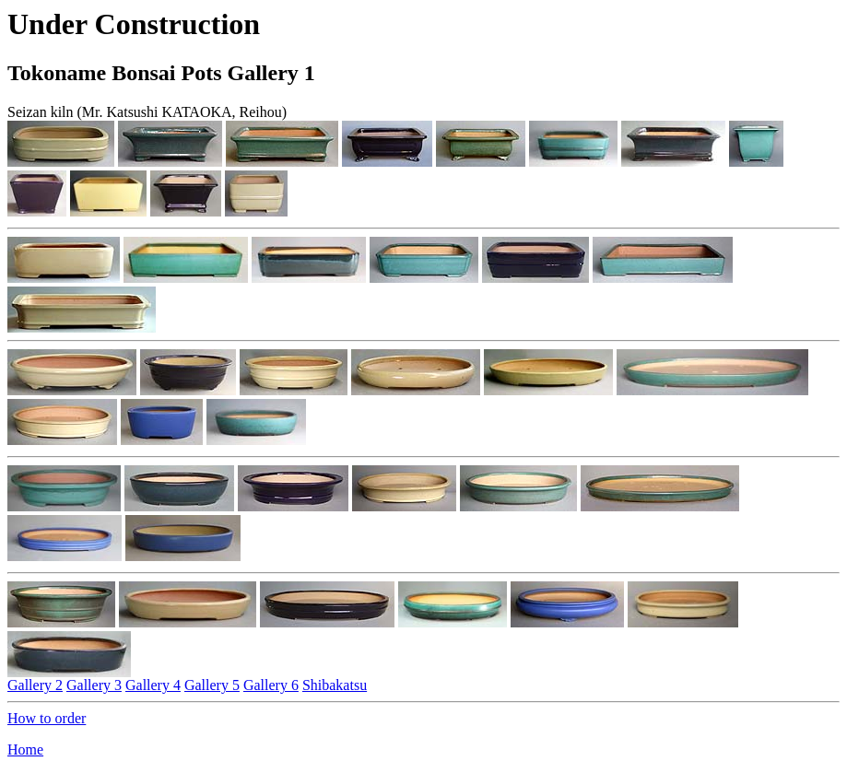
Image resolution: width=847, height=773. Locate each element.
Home (25, 749)
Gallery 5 (212, 685)
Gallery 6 (271, 685)
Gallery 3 (94, 685)
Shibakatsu (334, 685)
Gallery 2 (35, 685)
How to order (46, 718)
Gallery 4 (153, 685)
